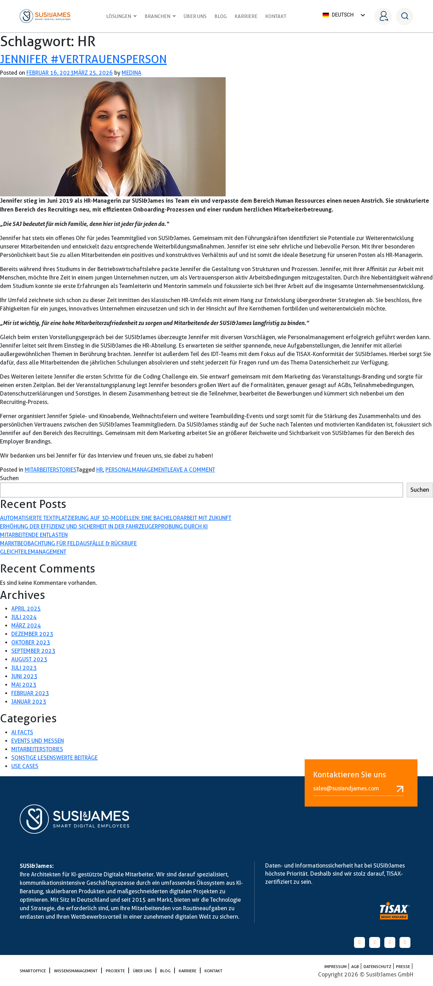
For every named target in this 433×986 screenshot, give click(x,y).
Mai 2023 (23, 684)
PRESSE (403, 966)
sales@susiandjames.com (358, 788)
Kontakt (275, 16)
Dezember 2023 (32, 634)
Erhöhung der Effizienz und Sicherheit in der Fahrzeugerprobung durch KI (104, 526)
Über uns (195, 16)
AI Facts (22, 732)
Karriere (245, 16)
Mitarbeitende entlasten (34, 535)
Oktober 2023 (30, 642)
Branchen (160, 16)
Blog (220, 16)
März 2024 (26, 625)
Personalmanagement (136, 469)
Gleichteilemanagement (33, 552)
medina (131, 72)
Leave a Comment (191, 469)
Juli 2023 (24, 668)
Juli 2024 (24, 617)
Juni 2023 (24, 676)
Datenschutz (378, 966)
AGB (355, 966)
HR (99, 469)
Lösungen (121, 16)
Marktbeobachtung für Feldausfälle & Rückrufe (68, 543)
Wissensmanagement (76, 970)
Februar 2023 (30, 693)
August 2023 (29, 659)
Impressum (336, 966)
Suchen (9, 478)
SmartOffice (33, 970)
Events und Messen (37, 740)
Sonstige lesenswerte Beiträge (54, 757)
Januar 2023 (28, 701)
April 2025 (26, 608)
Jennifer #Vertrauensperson (83, 59)
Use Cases (24, 766)
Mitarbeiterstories (51, 469)
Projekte (116, 970)
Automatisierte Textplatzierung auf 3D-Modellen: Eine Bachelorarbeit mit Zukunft (115, 518)
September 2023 (33, 651)
